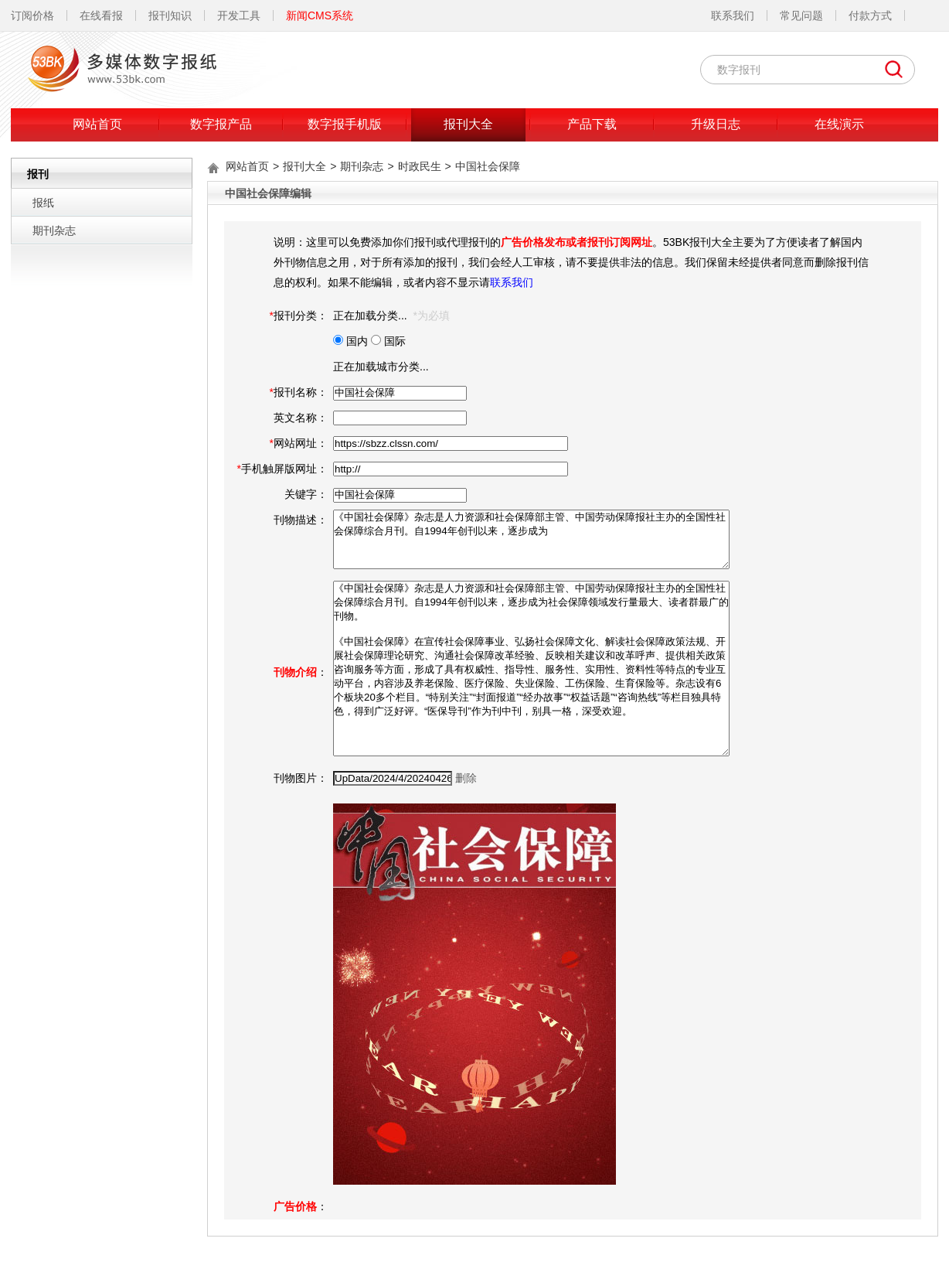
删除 (466, 778)
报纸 (43, 202)
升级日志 (715, 124)
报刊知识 (170, 15)
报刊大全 (468, 124)
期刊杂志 (54, 230)
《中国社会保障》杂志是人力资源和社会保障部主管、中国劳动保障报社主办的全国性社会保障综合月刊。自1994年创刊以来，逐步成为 (531, 539)
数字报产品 (221, 124)
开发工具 (238, 15)
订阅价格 (32, 15)
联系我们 (732, 15)
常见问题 (801, 15)
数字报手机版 (345, 124)
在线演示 (839, 124)
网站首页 (97, 124)
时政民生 (419, 166)
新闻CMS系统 (319, 15)
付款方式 (870, 15)
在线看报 (101, 15)
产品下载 (592, 124)
